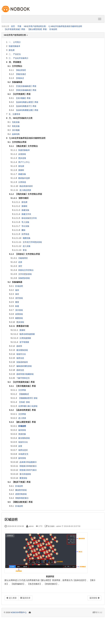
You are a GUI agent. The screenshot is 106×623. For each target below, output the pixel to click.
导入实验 (25, 222)
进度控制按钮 (21, 494)
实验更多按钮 (24, 278)
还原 (20, 262)
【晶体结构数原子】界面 (25, 106)
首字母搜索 (24, 342)
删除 (23, 230)
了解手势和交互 (23, 378)
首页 (13, 26)
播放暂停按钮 (21, 490)
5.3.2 (97, 612)
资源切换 (22, 434)
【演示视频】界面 (23, 98)
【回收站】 (20, 78)
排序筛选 (25, 234)
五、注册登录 (14, 114)
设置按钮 (19, 314)
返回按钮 (22, 430)
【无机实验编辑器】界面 (25, 86)
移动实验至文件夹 (29, 218)
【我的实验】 (21, 74)
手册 (19, 26)
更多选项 (22, 158)
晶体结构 (16, 134)
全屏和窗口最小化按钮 (27, 406)
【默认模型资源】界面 (37, 29)
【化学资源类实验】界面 (14, 29)
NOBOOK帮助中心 (19, 612)
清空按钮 (19, 298)
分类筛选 (22, 182)
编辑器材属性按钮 (24, 366)
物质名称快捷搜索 (27, 334)
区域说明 (53, 29)
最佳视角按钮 (22, 350)
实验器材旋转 (22, 362)
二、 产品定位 (15, 54)
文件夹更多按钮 (25, 274)
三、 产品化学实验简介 (18, 58)
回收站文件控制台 (26, 270)
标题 (17, 306)
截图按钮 (19, 318)
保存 (17, 294)
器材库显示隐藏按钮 (25, 374)
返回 (17, 290)
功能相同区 (23, 258)
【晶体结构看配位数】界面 (26, 110)
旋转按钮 (22, 458)
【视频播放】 (24, 394)
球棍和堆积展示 (22, 498)
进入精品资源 (25, 190)
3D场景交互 (23, 454)
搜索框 (21, 170)
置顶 (25, 250)
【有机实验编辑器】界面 (25, 90)
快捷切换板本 (14, 46)
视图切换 (26, 238)
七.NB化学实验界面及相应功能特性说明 (65, 26)
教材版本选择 (24, 178)
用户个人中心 (24, 162)
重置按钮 (23, 478)
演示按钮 (19, 310)
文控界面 (22, 390)
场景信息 (20, 358)
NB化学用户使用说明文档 (35, 26)
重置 (17, 302)
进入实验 (26, 246)
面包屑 (11, 50)
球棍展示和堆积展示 (28, 466)
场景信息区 (23, 450)
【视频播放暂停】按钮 (27, 398)
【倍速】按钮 (24, 402)
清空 (20, 266)
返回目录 (25, 598)
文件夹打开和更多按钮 (32, 242)
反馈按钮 (22, 154)
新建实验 (22, 174)
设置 (20, 446)
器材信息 (20, 370)
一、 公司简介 (15, 42)
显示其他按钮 (25, 474)
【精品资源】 (21, 70)
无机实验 (16, 122)
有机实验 (16, 126)
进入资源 (22, 418)
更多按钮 (20, 322)
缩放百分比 (21, 354)
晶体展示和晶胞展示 (28, 462)
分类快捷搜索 (25, 338)
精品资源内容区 (26, 186)
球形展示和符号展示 (28, 470)
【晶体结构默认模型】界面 (26, 102)
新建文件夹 (26, 214)
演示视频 (16, 130)
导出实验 (25, 226)
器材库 (19, 346)
